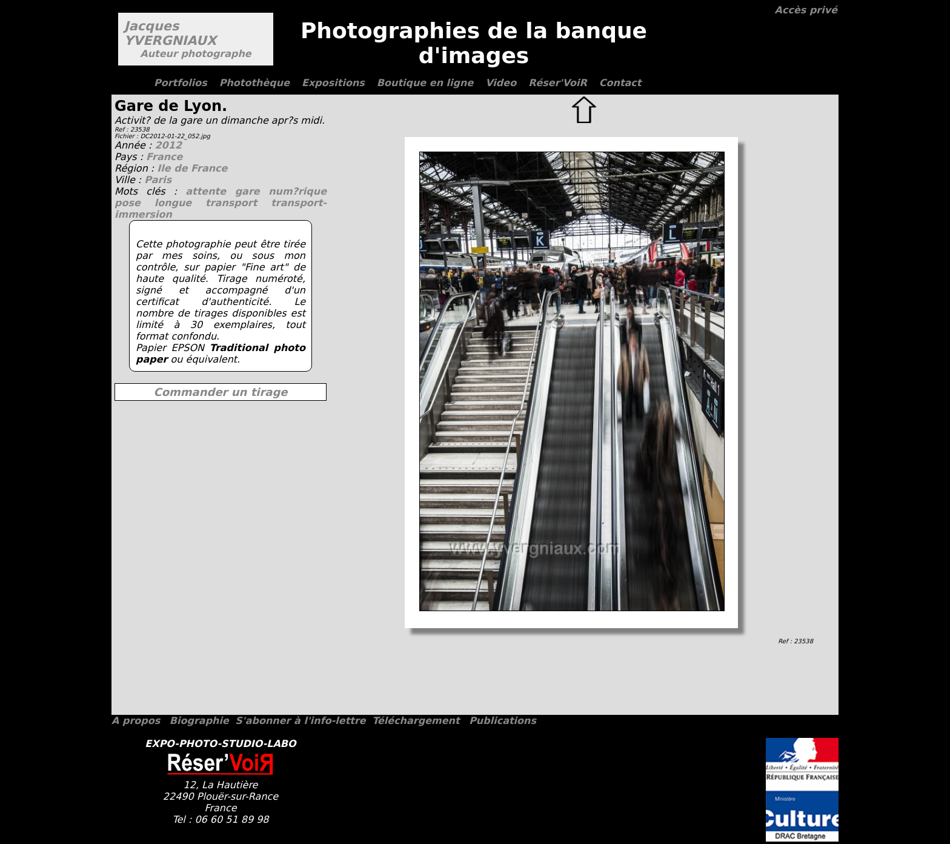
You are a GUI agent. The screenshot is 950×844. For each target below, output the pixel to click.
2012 (168, 145)
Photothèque (254, 83)
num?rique (297, 191)
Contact (620, 83)
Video (500, 83)
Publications (502, 720)
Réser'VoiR (557, 83)
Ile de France (192, 168)
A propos (135, 720)
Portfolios (180, 83)
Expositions (333, 83)
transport (238, 203)
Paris (157, 180)
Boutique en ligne (425, 83)
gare (252, 191)
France (164, 156)
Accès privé (806, 10)
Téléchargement (415, 720)
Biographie (199, 720)
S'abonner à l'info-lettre (300, 720)
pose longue (160, 203)
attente (209, 191)
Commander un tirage (220, 392)
